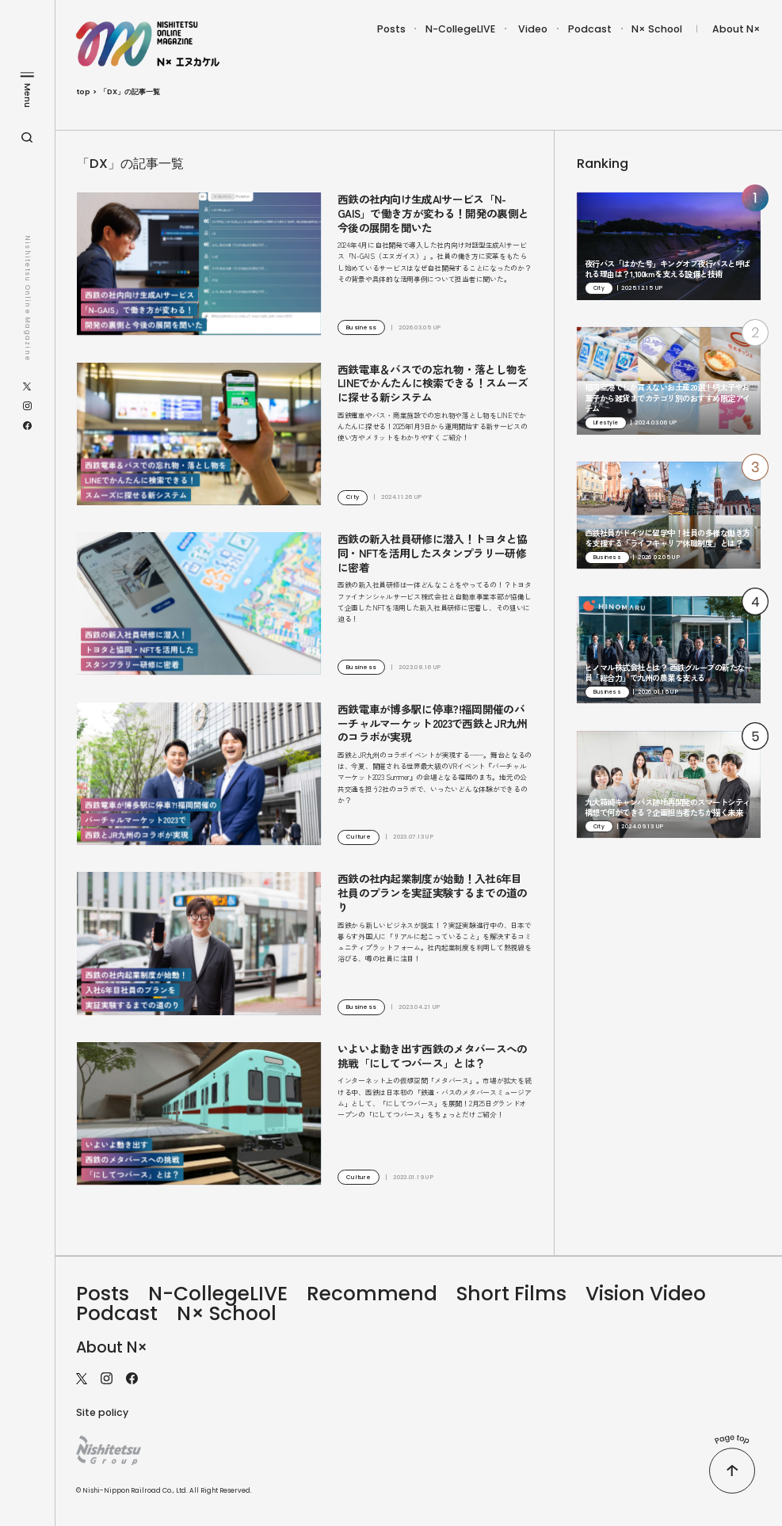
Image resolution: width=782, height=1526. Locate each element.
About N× (736, 29)
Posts (391, 29)
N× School (656, 29)
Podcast (590, 29)
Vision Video (646, 1293)
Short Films (511, 1293)
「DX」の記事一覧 (130, 92)
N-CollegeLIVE (460, 29)
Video (532, 29)
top (83, 92)
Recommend (372, 1293)
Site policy (102, 1412)
